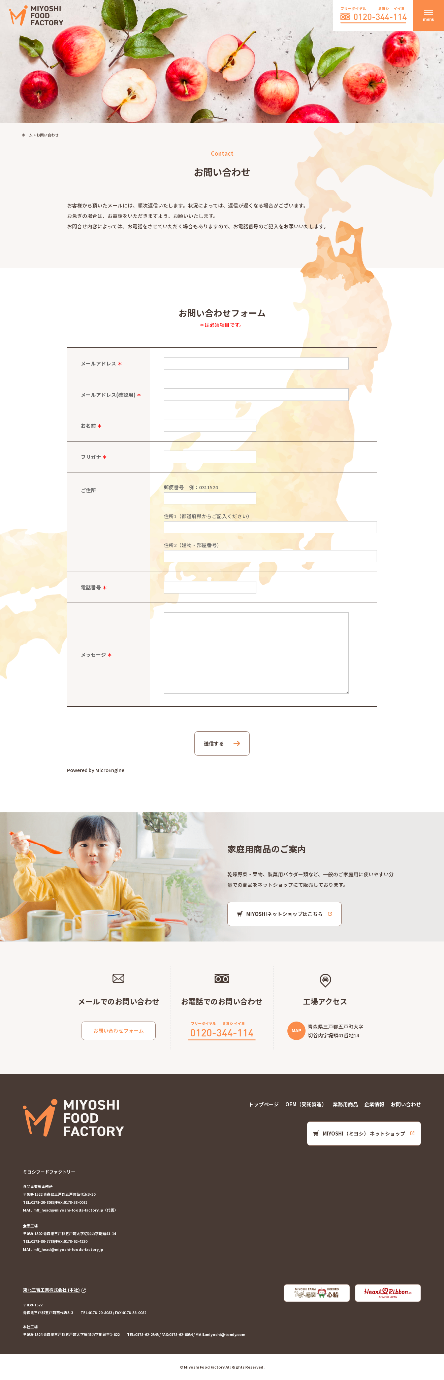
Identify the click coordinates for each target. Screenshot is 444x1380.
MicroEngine (109, 769)
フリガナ (91, 456)
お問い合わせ (406, 1104)
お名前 (88, 425)
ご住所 (88, 490)
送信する (214, 743)
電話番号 (91, 587)
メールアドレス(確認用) (108, 394)
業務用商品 (345, 1104)
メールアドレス (98, 363)
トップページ (264, 1104)
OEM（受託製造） (306, 1104)
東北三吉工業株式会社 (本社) (51, 1290)
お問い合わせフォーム (118, 1030)
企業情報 (374, 1104)
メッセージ (93, 654)
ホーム (27, 135)
